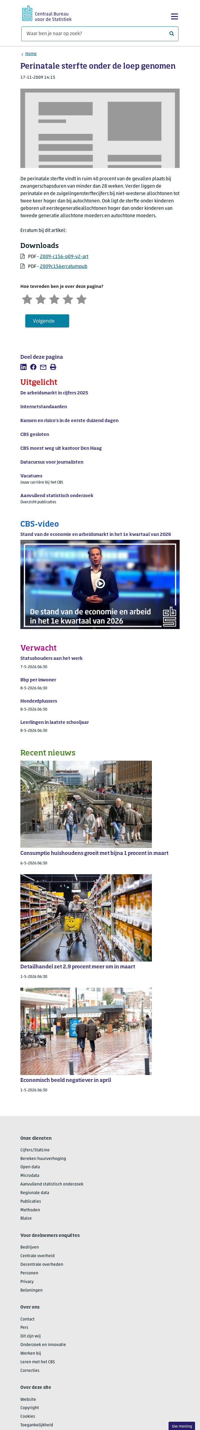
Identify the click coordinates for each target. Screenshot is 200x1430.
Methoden (30, 1210)
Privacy (27, 1282)
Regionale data (34, 1193)
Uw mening (182, 1426)
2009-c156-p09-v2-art (64, 256)
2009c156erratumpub (63, 266)
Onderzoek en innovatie (43, 1345)
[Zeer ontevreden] (27, 298)
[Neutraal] (54, 298)
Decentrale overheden (41, 1265)
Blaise (26, 1219)
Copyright (29, 1408)
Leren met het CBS (37, 1362)
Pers (24, 1328)
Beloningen (31, 1291)
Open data (30, 1167)
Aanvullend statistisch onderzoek (51, 1184)
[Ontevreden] (41, 298)
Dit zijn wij (30, 1336)
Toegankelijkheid (36, 1425)
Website (28, 1400)
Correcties (30, 1371)
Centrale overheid (37, 1256)
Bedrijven (29, 1247)
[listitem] (23, 367)
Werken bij (30, 1354)
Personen (29, 1273)
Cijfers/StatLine (35, 1150)
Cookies (27, 1417)
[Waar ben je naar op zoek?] (99, 33)
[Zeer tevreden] (81, 298)
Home (31, 54)
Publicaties (30, 1202)
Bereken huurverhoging (43, 1159)
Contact (27, 1319)
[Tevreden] (68, 298)
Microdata (29, 1176)
